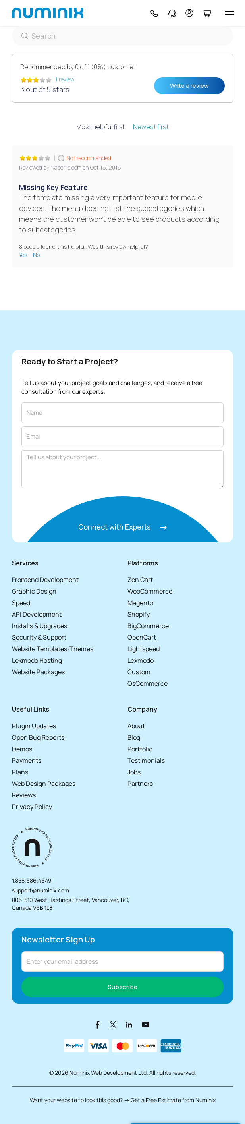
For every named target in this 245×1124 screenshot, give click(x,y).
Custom (138, 671)
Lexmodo (140, 660)
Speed (21, 602)
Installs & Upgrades (39, 625)
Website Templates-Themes (52, 648)
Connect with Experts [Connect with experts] (122, 527)
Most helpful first (100, 127)
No (36, 255)
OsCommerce (147, 683)
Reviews (24, 795)
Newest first (151, 127)
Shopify (138, 614)
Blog (133, 737)
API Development (37, 614)
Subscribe (123, 987)
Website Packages (38, 671)
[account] (189, 13)
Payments (26, 760)
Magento (140, 602)
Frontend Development (45, 579)
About (136, 726)
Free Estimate (163, 1100)
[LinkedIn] (129, 1024)
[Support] (172, 13)
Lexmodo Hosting (37, 660)
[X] (112, 1024)
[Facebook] (98, 1024)
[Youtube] (146, 1024)
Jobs (134, 772)
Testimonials (146, 760)
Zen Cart (140, 579)
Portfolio (139, 749)
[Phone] (153, 13)
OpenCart (141, 637)
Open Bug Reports (38, 737)
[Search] (122, 36)
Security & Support (39, 637)
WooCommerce (149, 591)
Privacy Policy (32, 806)
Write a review (189, 85)
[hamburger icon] (229, 13)
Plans (20, 772)
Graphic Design (34, 591)
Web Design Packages (43, 783)
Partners (140, 783)
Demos (22, 749)
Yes (23, 255)
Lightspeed (143, 648)
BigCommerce (148, 625)
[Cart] (206, 13)
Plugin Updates (34, 726)
